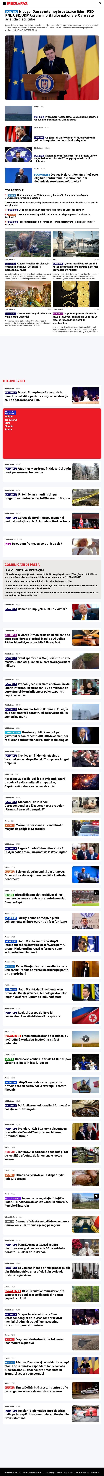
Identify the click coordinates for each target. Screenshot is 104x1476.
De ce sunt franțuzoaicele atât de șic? (33, 543)
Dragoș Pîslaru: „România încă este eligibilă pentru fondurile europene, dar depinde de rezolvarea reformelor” (66, 178)
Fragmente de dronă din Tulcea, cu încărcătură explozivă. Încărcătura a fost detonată (36, 1039)
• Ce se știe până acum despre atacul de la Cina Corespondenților (44, 210)
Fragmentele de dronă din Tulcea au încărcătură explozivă (34, 1341)
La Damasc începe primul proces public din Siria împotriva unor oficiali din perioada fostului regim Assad (38, 1271)
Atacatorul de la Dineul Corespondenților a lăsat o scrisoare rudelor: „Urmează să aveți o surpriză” (34, 805)
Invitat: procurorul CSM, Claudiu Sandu (11, 420)
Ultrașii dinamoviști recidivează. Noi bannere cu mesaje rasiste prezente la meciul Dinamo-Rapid (35, 898)
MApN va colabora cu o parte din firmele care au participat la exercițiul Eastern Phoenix (35, 1086)
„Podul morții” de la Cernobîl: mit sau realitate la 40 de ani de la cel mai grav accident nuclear (75, 266)
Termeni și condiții (54, 1473)
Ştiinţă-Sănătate (11, 1217)
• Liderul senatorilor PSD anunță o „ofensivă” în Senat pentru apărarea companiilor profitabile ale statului (46, 196)
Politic (36, 107)
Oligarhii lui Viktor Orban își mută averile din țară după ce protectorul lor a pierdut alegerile (64, 139)
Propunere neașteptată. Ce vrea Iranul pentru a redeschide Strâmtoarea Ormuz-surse (66, 118)
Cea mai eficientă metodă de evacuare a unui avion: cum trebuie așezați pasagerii (37, 1223)
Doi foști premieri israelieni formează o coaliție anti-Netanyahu (37, 1107)
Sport (7, 891)
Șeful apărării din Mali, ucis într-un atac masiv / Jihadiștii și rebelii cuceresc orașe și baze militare (38, 661)
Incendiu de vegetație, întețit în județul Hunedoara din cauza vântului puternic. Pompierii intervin (36, 1202)
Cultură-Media (58, 309)
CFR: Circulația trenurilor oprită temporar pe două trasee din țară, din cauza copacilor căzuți (34, 1294)
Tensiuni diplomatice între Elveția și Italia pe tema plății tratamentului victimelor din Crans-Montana (37, 1414)
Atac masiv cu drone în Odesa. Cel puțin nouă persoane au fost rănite (38, 470)
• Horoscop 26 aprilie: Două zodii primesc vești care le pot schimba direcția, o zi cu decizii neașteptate (51, 203)
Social (55, 260)
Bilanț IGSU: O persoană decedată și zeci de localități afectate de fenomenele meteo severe (37, 1155)
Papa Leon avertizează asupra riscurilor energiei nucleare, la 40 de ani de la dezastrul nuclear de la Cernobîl (35, 1248)
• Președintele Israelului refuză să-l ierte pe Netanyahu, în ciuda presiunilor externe (50, 223)
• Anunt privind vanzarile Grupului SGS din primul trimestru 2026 (38, 581)
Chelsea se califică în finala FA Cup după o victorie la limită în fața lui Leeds (38, 1060)
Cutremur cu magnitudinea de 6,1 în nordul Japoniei (28, 315)
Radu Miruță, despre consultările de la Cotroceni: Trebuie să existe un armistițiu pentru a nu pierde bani (37, 970)
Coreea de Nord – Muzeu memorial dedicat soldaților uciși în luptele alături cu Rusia (37, 519)
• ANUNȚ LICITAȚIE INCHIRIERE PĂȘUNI (24, 570)
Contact (95, 1473)
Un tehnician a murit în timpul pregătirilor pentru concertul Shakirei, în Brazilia (37, 496)
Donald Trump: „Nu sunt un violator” (36, 609)
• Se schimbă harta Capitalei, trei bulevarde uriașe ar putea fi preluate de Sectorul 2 (47, 215)
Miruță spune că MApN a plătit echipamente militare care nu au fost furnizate (36, 919)
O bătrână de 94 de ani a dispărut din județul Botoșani (34, 1176)
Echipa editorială (12, 1473)
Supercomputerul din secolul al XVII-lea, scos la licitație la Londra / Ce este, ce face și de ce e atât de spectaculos (75, 318)
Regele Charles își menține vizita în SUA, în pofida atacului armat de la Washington (36, 850)
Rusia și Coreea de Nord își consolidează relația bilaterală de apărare (32, 1014)
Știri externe (38, 127)
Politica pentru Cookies (32, 1473)
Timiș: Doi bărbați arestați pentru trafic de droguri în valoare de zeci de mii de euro (36, 1389)
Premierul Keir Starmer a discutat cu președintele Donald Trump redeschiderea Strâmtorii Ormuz (36, 1132)
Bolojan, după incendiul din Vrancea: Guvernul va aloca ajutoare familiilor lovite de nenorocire (35, 875)
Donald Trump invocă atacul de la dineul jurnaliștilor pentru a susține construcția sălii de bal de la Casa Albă (36, 396)
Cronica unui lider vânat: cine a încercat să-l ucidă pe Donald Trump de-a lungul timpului (37, 759)
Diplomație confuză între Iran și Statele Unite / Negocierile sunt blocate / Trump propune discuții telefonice (65, 158)
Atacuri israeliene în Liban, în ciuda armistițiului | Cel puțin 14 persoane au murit (27, 266)
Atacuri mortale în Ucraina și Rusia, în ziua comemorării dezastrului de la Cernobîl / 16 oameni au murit (36, 712)
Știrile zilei (9, 775)
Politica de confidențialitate (76, 1473)
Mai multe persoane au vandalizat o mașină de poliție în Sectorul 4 (34, 827)
